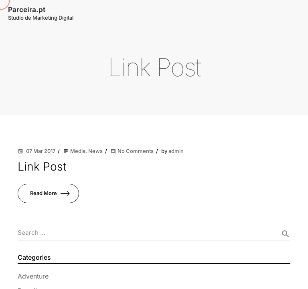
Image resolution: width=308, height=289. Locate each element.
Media (77, 151)
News (95, 151)
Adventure (33, 276)
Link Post (42, 166)
